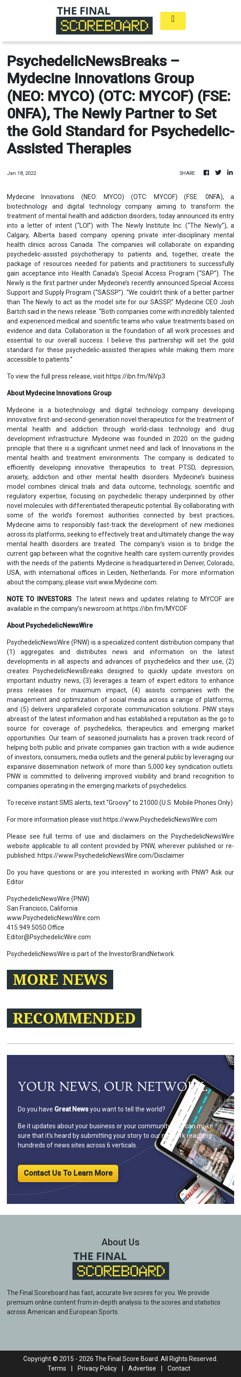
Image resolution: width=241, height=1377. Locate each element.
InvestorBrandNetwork (141, 953)
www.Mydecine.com (128, 582)
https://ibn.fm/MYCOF (155, 608)
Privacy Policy (97, 1368)
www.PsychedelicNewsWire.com (53, 917)
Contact (179, 1368)
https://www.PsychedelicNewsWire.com (160, 819)
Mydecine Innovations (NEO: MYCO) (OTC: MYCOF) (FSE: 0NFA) (115, 196)
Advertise (142, 1368)
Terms (56, 1368)
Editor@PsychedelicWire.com (49, 937)
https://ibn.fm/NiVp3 (135, 376)
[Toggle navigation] (173, 21)
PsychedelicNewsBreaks (68, 671)
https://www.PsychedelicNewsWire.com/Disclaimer (110, 855)
